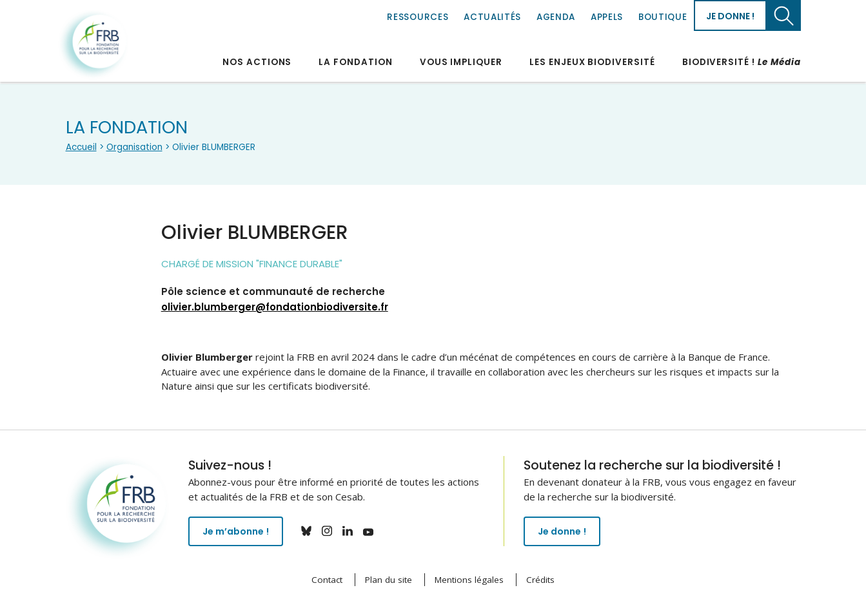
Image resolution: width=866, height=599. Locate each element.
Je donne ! (730, 16)
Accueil (81, 147)
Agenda (555, 17)
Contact (326, 579)
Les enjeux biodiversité (592, 62)
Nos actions (256, 62)
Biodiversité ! (741, 62)
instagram (332, 530)
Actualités (492, 17)
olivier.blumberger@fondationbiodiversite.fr (274, 307)
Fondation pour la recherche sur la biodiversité (93, 44)
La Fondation (355, 62)
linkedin (352, 530)
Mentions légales (469, 579)
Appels (607, 17)
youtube (373, 530)
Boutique (662, 17)
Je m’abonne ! (238, 532)
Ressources (417, 17)
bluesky (311, 530)
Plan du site (388, 579)
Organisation (134, 147)
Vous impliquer (461, 62)
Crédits (540, 579)
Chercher (784, 15)
